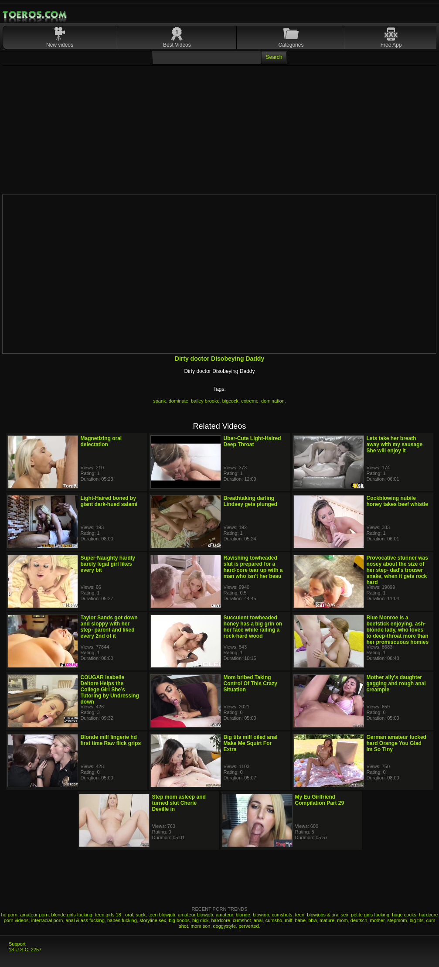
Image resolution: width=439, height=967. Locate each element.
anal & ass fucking (85, 920)
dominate (178, 400)
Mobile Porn (35, 15)
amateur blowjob (195, 914)
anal (258, 920)
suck (141, 914)
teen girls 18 (109, 914)
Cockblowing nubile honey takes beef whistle (397, 501)
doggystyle (224, 926)
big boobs (179, 920)
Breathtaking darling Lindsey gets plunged (250, 501)
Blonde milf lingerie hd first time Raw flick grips (111, 740)
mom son (200, 926)
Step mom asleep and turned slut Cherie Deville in (179, 803)
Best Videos (177, 45)
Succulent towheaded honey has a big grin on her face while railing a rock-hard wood (253, 627)
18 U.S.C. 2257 (25, 949)
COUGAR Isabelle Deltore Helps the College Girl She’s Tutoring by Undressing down (110, 689)
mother (377, 920)
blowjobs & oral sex (327, 914)
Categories (290, 45)
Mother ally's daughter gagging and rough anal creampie (396, 683)
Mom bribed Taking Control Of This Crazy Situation (250, 683)
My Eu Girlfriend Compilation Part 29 (319, 800)
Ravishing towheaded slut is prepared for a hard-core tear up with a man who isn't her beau (253, 567)
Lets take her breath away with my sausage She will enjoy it (395, 444)
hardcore (220, 920)
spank (159, 400)
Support (17, 943)
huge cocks (404, 914)
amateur (224, 914)
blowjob (261, 914)
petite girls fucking (370, 914)
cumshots (282, 914)
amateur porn (34, 914)
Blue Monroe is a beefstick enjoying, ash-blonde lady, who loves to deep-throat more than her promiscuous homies (398, 630)
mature (327, 920)
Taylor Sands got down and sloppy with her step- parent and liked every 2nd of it (109, 627)
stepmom (397, 920)
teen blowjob (161, 914)
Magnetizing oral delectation (101, 441)
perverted (248, 926)
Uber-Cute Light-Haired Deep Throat (252, 441)
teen (299, 914)
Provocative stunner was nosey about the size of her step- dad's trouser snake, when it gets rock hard (397, 570)
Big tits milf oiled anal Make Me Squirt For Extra (251, 743)
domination (273, 400)
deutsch (359, 920)
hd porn (9, 914)
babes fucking (122, 920)
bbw (312, 920)
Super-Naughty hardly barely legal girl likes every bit (108, 564)
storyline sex (153, 920)
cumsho (273, 920)
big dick (200, 920)
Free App (391, 45)
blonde (243, 914)
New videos (59, 45)
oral (129, 914)
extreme (250, 400)
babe (300, 920)
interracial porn (47, 920)
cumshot (242, 920)
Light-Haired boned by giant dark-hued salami (109, 501)
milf (288, 920)
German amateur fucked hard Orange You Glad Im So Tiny (396, 743)
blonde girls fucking (71, 914)
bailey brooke (205, 400)
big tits (417, 920)
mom (342, 920)
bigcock (230, 400)
